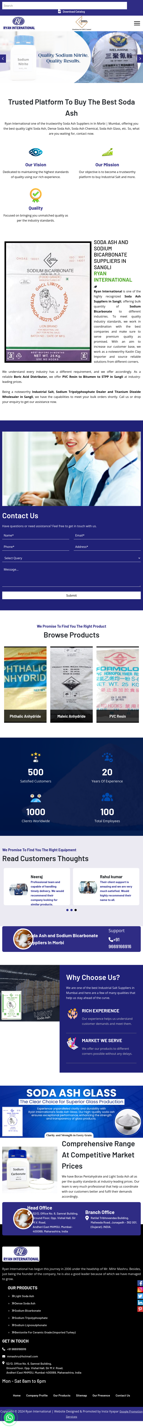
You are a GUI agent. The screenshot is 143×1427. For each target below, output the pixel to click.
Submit (71, 598)
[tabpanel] (37, 892)
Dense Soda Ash (23, 1309)
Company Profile (37, 1401)
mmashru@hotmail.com (20, 1362)
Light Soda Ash (23, 1302)
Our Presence (101, 1401)
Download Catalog (71, 11)
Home (17, 1401)
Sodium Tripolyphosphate (30, 1323)
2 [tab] (71, 916)
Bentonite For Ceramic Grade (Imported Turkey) (44, 1338)
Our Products (61, 1401)
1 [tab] (67, 916)
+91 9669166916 (14, 1355)
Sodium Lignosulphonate (29, 1331)
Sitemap (81, 1401)
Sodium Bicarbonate (26, 1316)
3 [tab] (75, 916)
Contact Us (123, 1401)
